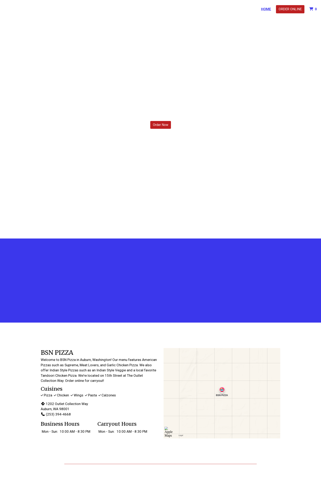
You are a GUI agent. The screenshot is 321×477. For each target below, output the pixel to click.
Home (266, 9)
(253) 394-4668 (56, 414)
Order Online (290, 9)
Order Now (160, 125)
